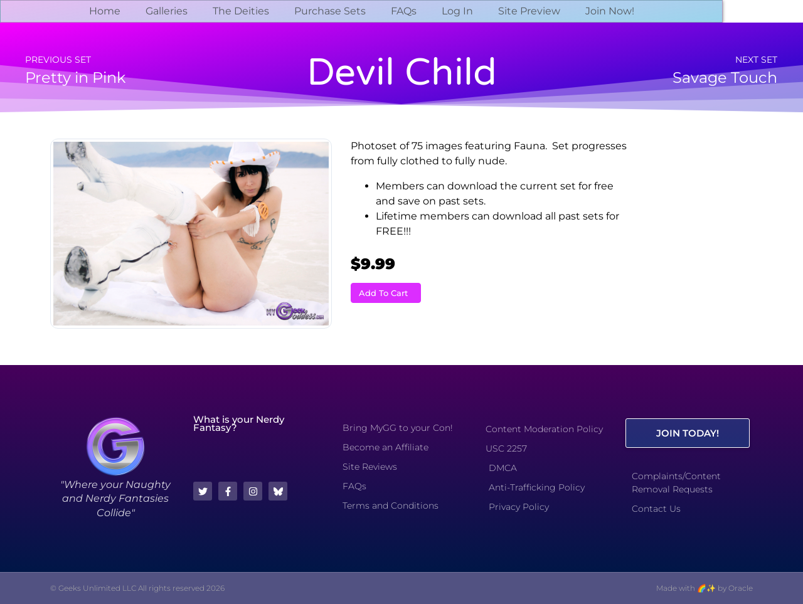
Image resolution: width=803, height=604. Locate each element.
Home (104, 11)
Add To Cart (383, 293)
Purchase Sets (330, 11)
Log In (457, 11)
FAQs (404, 11)
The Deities (241, 11)
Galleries (167, 11)
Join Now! (609, 11)
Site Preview (529, 11)
